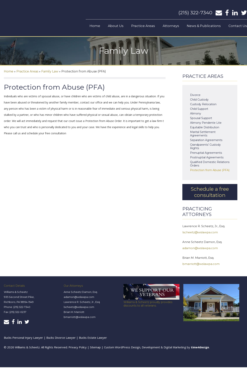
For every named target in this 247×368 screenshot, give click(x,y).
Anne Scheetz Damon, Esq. (81, 292)
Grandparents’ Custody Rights (205, 147)
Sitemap (95, 348)
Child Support (199, 109)
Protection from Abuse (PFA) (209, 171)
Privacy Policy (78, 348)
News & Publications (204, 26)
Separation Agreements (206, 141)
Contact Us (237, 26)
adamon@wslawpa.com (200, 249)
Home (95, 26)
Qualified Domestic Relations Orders (209, 164)
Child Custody (199, 100)
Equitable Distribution (204, 128)
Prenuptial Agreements (206, 153)
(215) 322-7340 (195, 12)
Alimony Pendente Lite (206, 123)
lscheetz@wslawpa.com (200, 233)
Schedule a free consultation (210, 193)
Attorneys (171, 26)
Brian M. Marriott (74, 312)
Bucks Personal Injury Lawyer (23, 338)
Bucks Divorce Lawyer (61, 338)
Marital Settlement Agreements (203, 134)
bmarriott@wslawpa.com (201, 264)
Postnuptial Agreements (206, 158)
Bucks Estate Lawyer (93, 338)
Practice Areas (143, 26)
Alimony (195, 114)
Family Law (49, 72)
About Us (116, 26)
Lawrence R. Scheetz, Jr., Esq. (82, 302)
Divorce (195, 95)
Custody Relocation (203, 105)
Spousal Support (201, 119)
